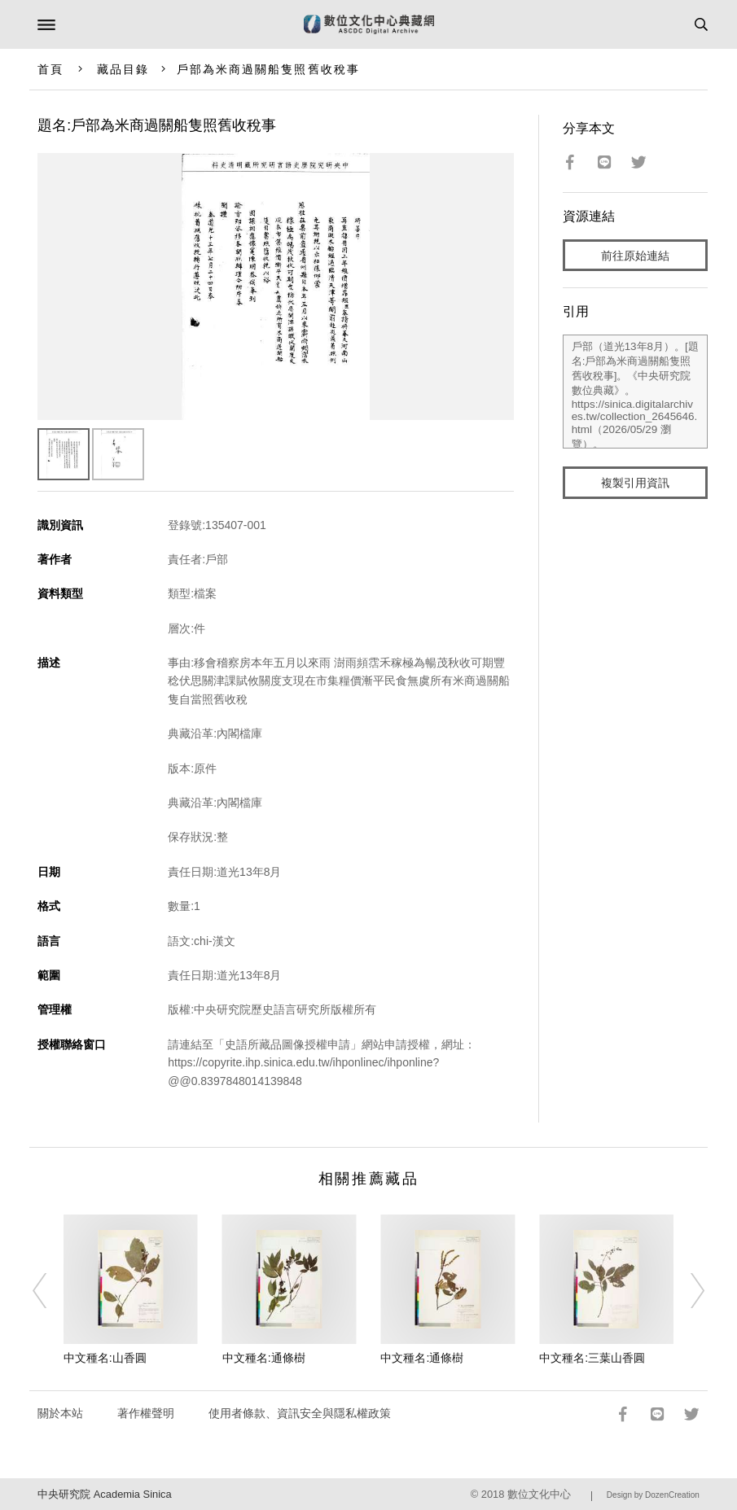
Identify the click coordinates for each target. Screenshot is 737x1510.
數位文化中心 (539, 1494)
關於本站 (60, 1413)
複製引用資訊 (635, 482)
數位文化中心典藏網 (369, 24)
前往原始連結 (635, 255)
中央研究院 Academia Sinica (104, 1494)
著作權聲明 (145, 1413)
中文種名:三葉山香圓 (592, 1357)
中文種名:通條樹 (263, 1357)
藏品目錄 (123, 69)
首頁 (50, 69)
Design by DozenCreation (653, 1494)
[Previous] (49, 1290)
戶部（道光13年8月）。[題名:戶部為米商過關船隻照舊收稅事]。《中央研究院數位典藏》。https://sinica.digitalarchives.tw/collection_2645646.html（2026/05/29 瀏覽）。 (635, 392)
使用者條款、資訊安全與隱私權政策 (299, 1413)
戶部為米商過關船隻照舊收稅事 (268, 69)
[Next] (687, 1290)
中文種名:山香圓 (105, 1357)
